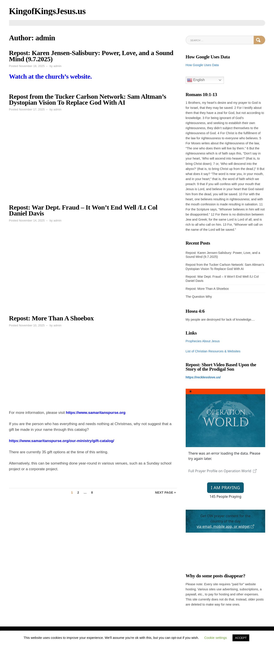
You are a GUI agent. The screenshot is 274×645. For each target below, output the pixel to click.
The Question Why (199, 296)
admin (57, 66)
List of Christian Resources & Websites (213, 351)
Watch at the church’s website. (50, 76)
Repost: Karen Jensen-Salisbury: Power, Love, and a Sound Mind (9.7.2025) (91, 56)
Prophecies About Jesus (203, 341)
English (196, 80)
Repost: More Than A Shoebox (51, 318)
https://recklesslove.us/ (203, 377)
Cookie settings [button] (215, 637)
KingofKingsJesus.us (47, 11)
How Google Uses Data (202, 65)
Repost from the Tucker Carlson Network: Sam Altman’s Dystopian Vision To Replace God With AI (87, 99)
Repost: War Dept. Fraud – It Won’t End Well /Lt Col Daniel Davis (83, 210)
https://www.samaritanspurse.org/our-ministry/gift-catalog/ (61, 441)
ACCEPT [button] (241, 637)
